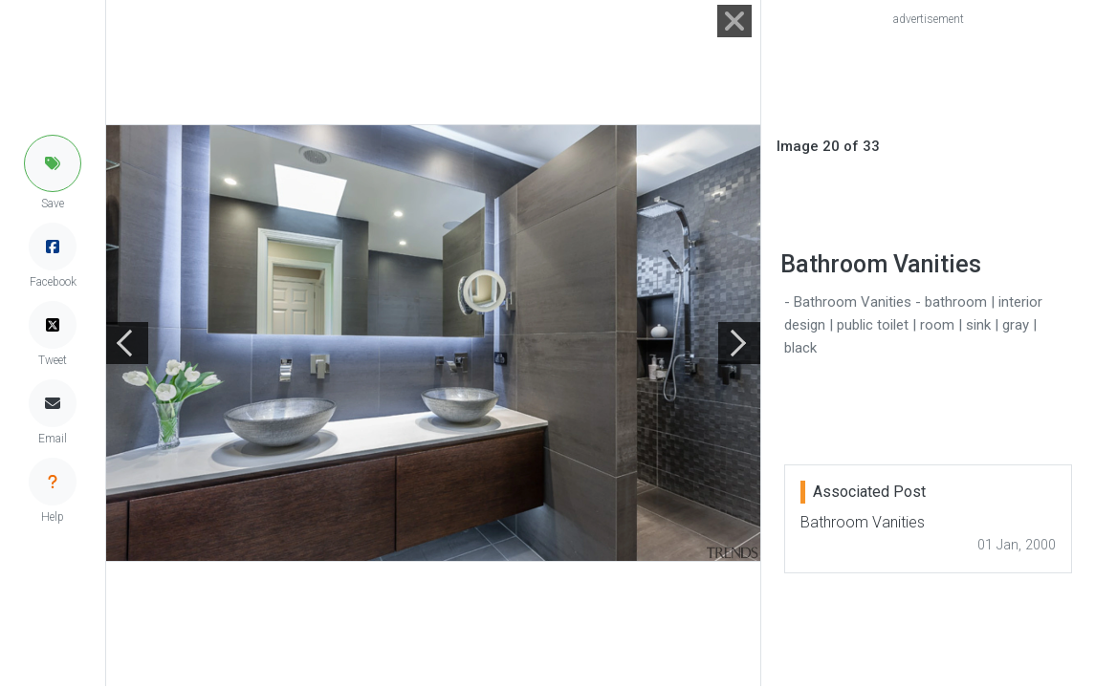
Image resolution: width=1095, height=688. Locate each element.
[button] (52, 163)
